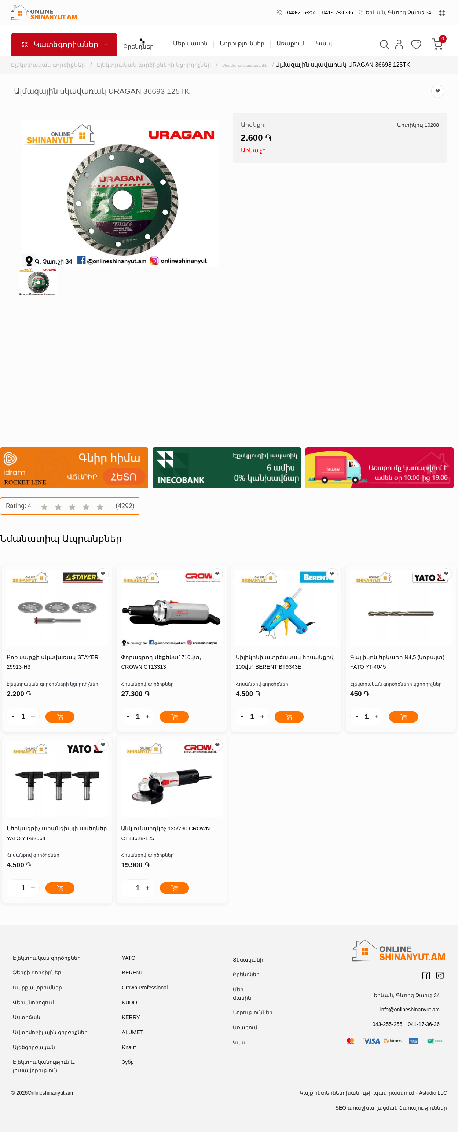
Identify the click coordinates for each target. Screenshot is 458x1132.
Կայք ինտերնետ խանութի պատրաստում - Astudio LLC (373, 1093)
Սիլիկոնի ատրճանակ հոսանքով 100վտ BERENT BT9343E (284, 663)
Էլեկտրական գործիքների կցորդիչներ (155, 65)
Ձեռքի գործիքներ (37, 973)
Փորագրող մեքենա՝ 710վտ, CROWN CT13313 (160, 663)
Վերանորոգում (33, 1003)
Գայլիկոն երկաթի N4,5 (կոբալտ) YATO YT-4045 (396, 663)
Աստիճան (26, 1018)
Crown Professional (144, 988)
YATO (128, 959)
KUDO (129, 1003)
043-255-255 (300, 12)
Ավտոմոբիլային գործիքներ (50, 1033)
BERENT (132, 973)
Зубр (127, 1062)
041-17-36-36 (336, 12)
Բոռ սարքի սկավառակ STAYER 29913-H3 (52, 663)
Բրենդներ (142, 44)
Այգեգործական (34, 1048)
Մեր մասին (190, 44)
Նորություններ (242, 44)
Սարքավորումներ (37, 988)
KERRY (130, 1018)
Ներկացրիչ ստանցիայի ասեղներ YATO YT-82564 (56, 835)
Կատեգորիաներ (64, 44)
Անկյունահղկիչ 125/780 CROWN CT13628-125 (165, 835)
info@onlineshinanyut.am (411, 1010)
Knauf (128, 1048)
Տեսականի (248, 960)
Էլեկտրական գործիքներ (48, 65)
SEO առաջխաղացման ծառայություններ (391, 1108)
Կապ (324, 44)
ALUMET (132, 1033)
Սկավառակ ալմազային (259, 65)
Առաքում (290, 44)
